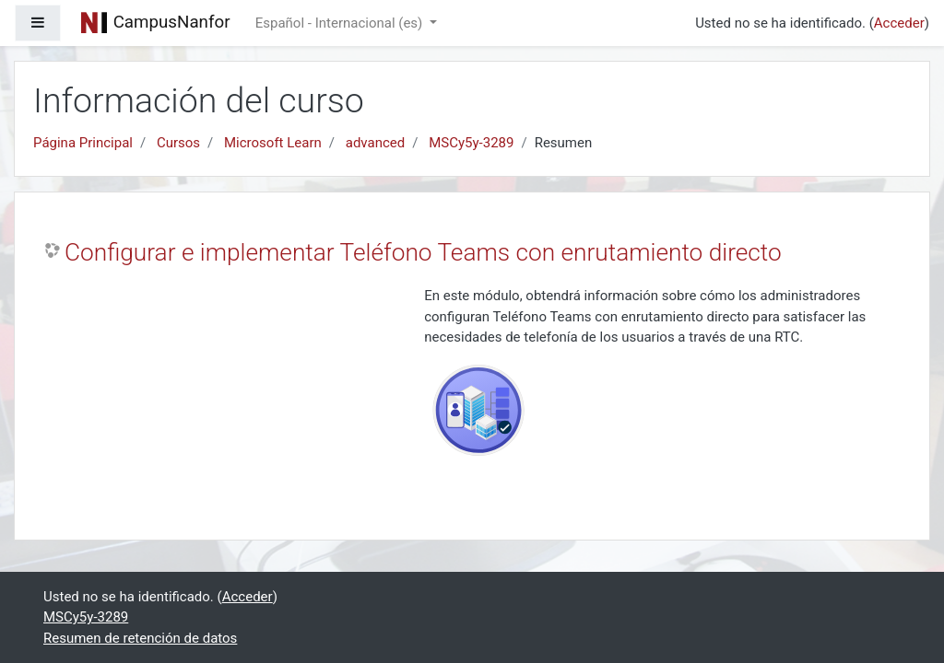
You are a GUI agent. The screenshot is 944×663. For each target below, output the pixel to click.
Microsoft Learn (273, 142)
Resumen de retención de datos (140, 638)
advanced (375, 142)
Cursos (178, 142)
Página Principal (83, 142)
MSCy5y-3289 (471, 142)
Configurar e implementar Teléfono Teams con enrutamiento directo (423, 252)
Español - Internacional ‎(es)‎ (340, 23)
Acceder (899, 23)
